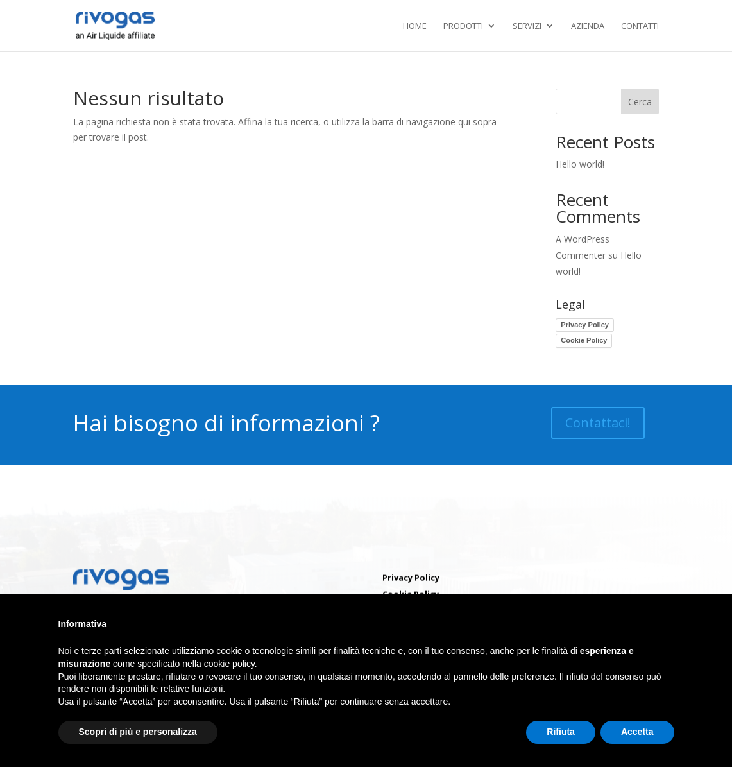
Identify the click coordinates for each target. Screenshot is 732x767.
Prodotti (463, 26)
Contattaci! (598, 422)
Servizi (527, 26)
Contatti (640, 26)
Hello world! (580, 164)
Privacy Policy (585, 325)
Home (415, 26)
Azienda (587, 26)
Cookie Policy (584, 340)
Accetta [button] (637, 732)
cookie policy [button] (229, 664)
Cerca (640, 102)
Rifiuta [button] (561, 732)
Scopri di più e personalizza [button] (138, 732)
